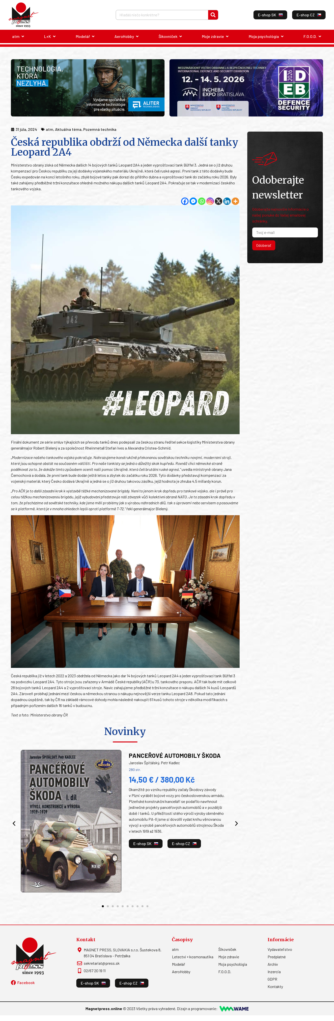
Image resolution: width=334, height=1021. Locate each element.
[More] (235, 201)
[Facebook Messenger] (193, 201)
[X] (218, 201)
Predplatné (277, 956)
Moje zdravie (228, 956)
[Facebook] (185, 201)
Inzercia (274, 971)
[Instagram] (210, 201)
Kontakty (275, 986)
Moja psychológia (232, 964)
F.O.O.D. (224, 971)
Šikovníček (227, 949)
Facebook (26, 982)
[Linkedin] (227, 201)
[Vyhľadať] (213, 15)
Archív (273, 964)
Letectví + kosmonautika (192, 956)
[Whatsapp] (201, 201)
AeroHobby (181, 971)
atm (175, 949)
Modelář (178, 964)
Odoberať (263, 245)
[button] (14, 824)
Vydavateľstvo (280, 949)
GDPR (272, 979)
